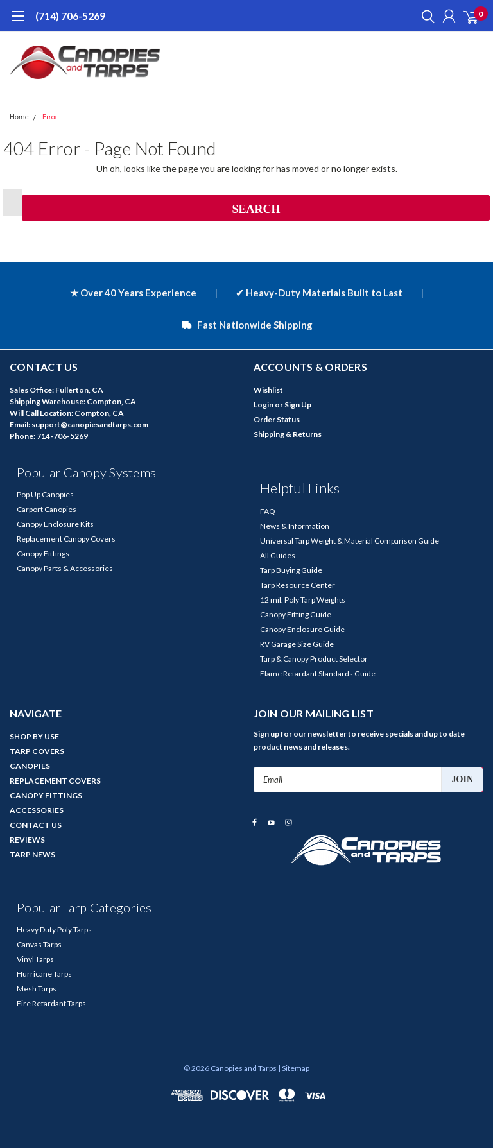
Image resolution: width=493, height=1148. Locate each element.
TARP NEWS (32, 854)
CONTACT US (36, 825)
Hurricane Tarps (44, 974)
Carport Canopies (46, 509)
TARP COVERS (37, 751)
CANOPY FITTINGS (46, 795)
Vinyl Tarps (35, 959)
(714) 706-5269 (70, 16)
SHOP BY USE (34, 736)
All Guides (277, 555)
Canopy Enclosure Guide (302, 629)
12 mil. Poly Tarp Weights (302, 599)
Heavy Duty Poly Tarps (54, 929)
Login (263, 404)
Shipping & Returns (288, 434)
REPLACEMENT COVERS (55, 780)
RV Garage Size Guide (297, 644)
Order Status (277, 419)
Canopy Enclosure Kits (55, 524)
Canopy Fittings (43, 553)
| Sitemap (293, 1068)
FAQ (267, 511)
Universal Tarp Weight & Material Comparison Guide (349, 540)
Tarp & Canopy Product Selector (314, 659)
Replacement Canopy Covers (66, 539)
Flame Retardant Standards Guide (318, 673)
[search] (425, 16)
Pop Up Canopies (45, 494)
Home (19, 117)
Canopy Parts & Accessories (65, 568)
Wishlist (268, 390)
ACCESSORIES (37, 810)
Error (50, 117)
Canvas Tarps (39, 944)
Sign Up (297, 404)
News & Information (294, 526)
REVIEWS (27, 839)
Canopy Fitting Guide (295, 614)
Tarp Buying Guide (291, 570)
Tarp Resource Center (297, 585)
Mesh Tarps (36, 988)
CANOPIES (30, 766)
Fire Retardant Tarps (51, 1003)
